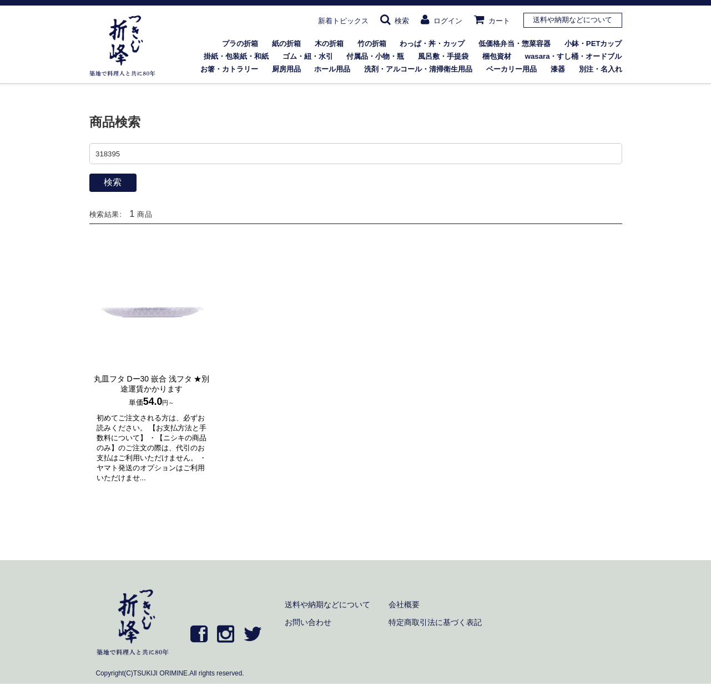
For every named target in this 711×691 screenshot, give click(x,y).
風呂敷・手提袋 (443, 56)
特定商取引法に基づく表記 (435, 622)
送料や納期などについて (572, 20)
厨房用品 (286, 69)
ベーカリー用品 (511, 69)
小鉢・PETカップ (593, 43)
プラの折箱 (240, 43)
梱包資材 (496, 56)
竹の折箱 (371, 43)
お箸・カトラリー (229, 69)
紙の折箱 (286, 43)
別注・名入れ (600, 69)
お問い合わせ (308, 622)
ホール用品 (332, 69)
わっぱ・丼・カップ (432, 43)
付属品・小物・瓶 (375, 56)
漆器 (558, 69)
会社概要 (404, 604)
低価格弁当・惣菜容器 (514, 43)
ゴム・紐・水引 (308, 56)
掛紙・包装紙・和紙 (236, 56)
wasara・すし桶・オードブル (573, 56)
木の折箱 (329, 43)
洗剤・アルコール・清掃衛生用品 (418, 69)
